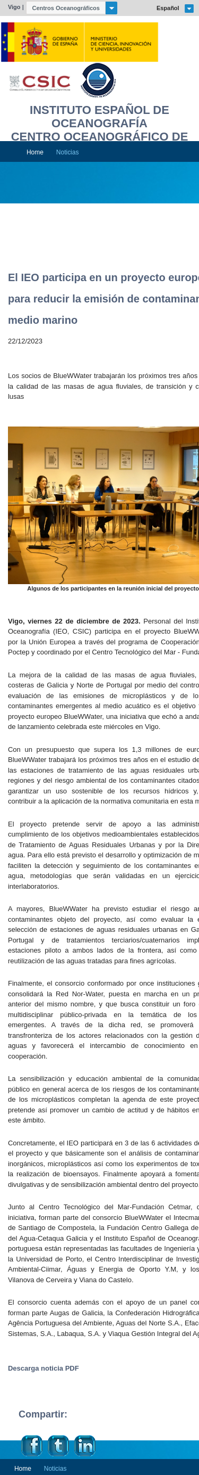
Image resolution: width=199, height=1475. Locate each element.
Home (35, 152)
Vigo (14, 7)
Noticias (67, 152)
